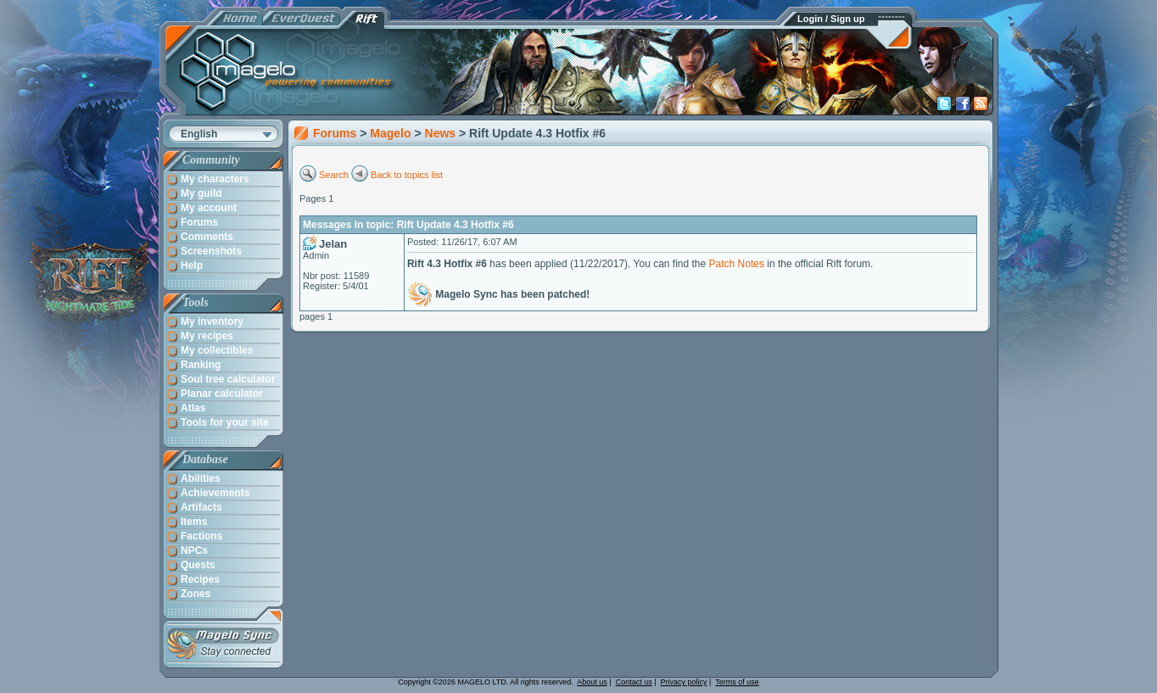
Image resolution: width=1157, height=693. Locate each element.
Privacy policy (684, 682)
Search (334, 175)
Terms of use (737, 682)
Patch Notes (736, 264)
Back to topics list (407, 175)
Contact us (634, 682)
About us (592, 682)
